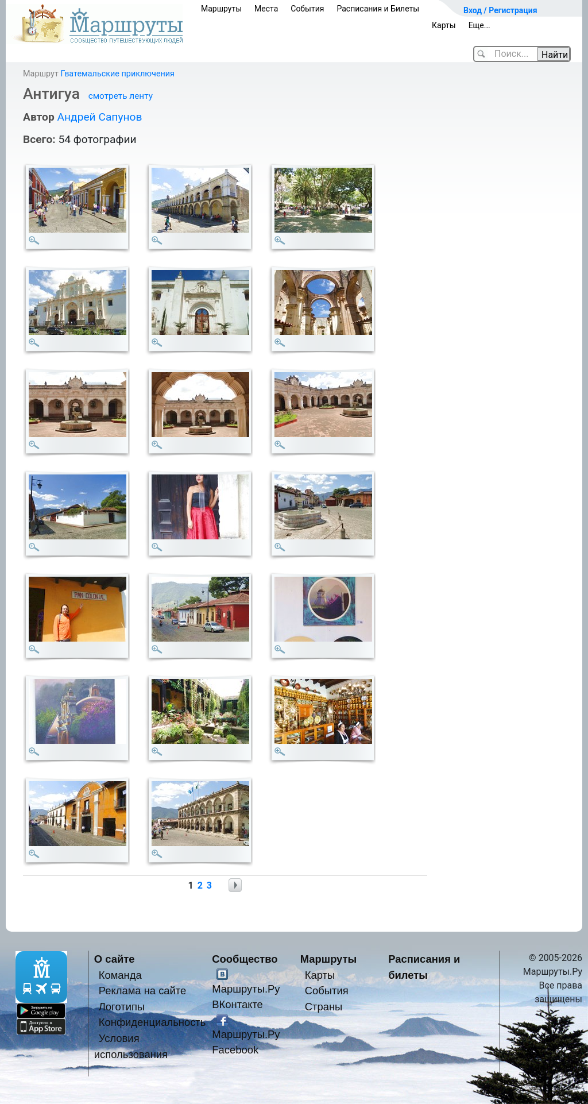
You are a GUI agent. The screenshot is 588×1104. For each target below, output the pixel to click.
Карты (444, 25)
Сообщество (244, 959)
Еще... (479, 25)
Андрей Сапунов (99, 116)
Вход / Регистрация (500, 10)
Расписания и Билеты (377, 8)
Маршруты (221, 8)
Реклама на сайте (143, 991)
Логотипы (122, 1007)
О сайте (114, 959)
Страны (324, 1007)
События (307, 8)
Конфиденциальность (152, 1022)
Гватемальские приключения (117, 74)
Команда (120, 975)
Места (266, 8)
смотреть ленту (120, 96)
